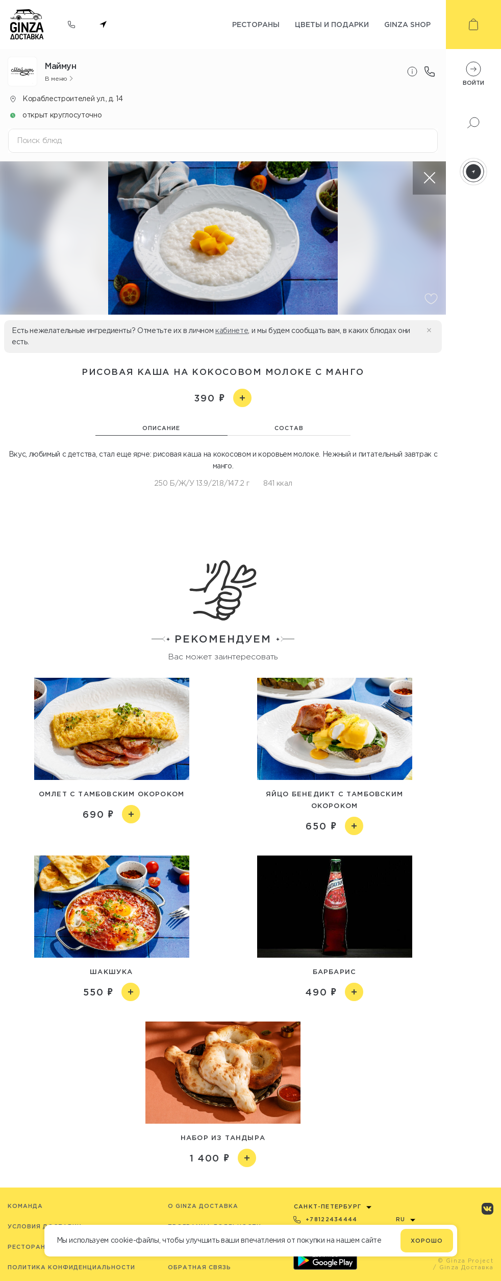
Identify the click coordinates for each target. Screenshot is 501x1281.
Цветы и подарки (332, 24)
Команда (25, 1206)
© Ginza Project (465, 1261)
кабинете (231, 330)
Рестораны (256, 24)
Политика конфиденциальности (71, 1267)
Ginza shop (407, 24)
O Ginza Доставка (203, 1206)
